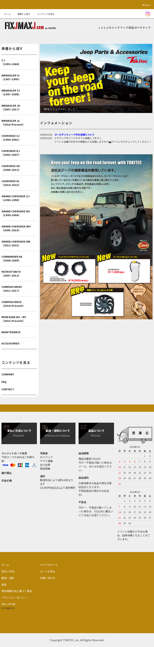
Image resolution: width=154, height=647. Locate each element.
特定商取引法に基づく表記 (16, 591)
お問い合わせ (47, 578)
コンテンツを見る (44, 13)
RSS (3, 604)
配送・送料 (7, 578)
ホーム (7, 13)
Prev (45, 78)
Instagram (7, 608)
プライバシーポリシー (14, 597)
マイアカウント (49, 565)
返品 (4, 584)
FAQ (3, 382)
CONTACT (7, 389)
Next (148, 78)
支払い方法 (7, 571)
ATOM (11, 604)
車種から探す (21, 13)
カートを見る (47, 571)
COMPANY (7, 374)
